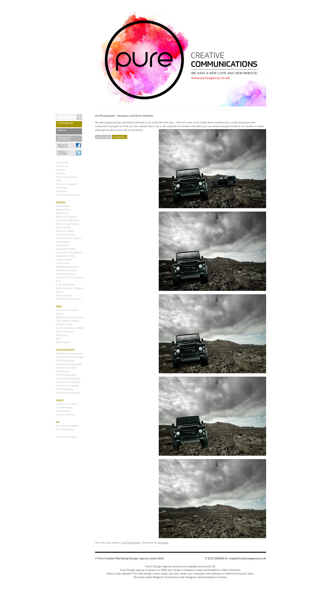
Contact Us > (119, 137)
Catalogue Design (65, 234)
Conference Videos (66, 404)
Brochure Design (65, 231)
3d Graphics (62, 206)
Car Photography (131, 542)
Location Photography (68, 382)
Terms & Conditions (66, 184)
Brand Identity (63, 227)
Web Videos (62, 342)
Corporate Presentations (69, 252)
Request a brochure (67, 177)
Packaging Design (66, 274)
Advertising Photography (69, 353)
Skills (59, 180)
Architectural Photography (70, 357)
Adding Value (63, 209)
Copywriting (62, 245)
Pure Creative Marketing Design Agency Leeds (127, 558)
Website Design (64, 324)
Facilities (61, 169)
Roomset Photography (68, 392)
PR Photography (65, 389)
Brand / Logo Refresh (67, 224)
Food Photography (66, 375)
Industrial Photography (68, 378)
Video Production (65, 414)
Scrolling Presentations (68, 299)
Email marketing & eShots (70, 328)
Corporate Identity (65, 249)
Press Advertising (65, 284)
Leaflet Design (64, 259)
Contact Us (62, 166)
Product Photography (67, 385)
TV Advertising (64, 407)
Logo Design (63, 263)
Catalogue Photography (69, 364)
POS (58, 281)
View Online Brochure (68, 194)
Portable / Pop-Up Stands (70, 277)
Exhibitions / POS (65, 256)
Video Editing (63, 411)
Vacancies (61, 191)
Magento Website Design (69, 317)
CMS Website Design (67, 320)
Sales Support (63, 295)
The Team (61, 187)
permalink (163, 542)
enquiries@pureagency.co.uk (247, 558)
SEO (58, 338)
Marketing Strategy (66, 270)
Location (60, 173)
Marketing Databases (67, 266)
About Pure (62, 162)
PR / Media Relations (67, 425)
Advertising (62, 213)
